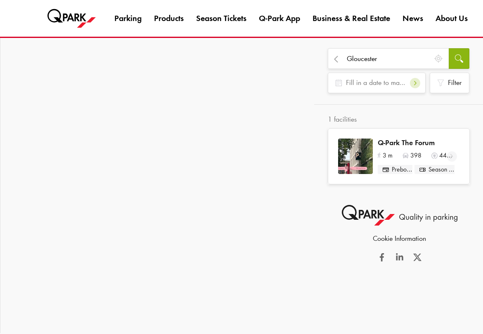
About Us (452, 18)
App (279, 18)
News (412, 18)
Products (169, 18)
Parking (128, 18)
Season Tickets (221, 18)
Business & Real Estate (351, 18)
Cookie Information (399, 241)
